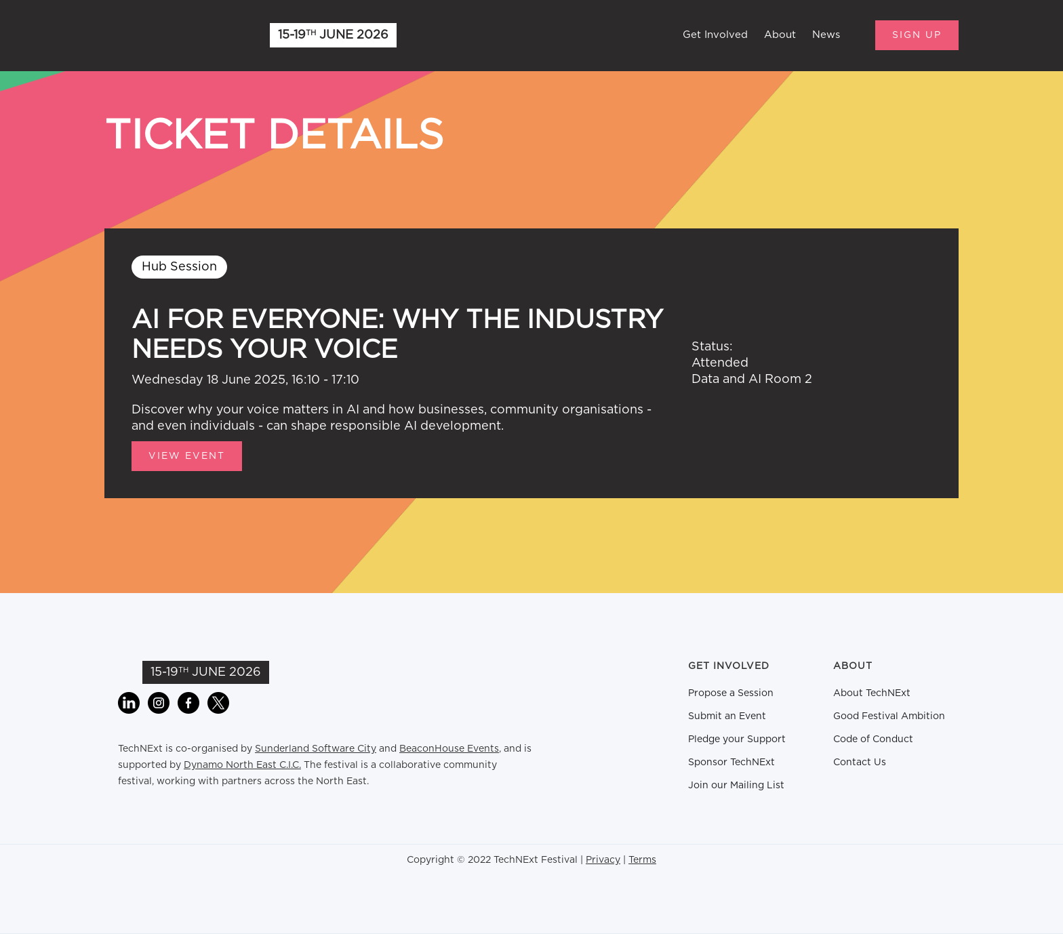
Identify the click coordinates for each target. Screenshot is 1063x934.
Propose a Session (731, 693)
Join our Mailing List (736, 785)
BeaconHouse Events (449, 749)
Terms (642, 860)
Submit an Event (727, 716)
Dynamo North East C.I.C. (242, 765)
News (826, 35)
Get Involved (715, 35)
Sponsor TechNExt (731, 762)
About (780, 35)
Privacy (603, 860)
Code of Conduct (873, 739)
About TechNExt (871, 693)
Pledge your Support (737, 739)
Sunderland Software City (315, 749)
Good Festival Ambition (889, 716)
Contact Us (859, 762)
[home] (172, 35)
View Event (186, 456)
